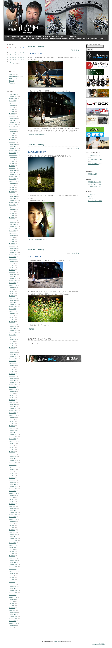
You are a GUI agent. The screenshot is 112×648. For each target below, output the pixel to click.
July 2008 (11, 549)
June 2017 (11, 317)
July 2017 (11, 315)
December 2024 (13, 122)
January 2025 (12, 120)
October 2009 (12, 517)
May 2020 (11, 241)
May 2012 (11, 449)
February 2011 (13, 482)
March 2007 (12, 584)
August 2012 (12, 443)
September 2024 (13, 129)
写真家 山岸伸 (75, 50)
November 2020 (13, 228)
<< (13, 63)
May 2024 (11, 137)
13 (18, 54)
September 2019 (13, 259)
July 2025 (11, 107)
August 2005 (12, 625)
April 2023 (12, 166)
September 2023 (13, 155)
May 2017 (11, 319)
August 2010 (12, 495)
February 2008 (13, 560)
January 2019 (12, 276)
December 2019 (13, 252)
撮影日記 (11, 74)
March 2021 (12, 220)
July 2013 (11, 419)
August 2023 (12, 157)
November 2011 (13, 462)
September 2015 (13, 363)
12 (15, 54)
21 (21, 57)
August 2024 (12, 131)
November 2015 (13, 358)
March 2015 (12, 376)
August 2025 (12, 105)
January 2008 (12, 562)
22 (23, 57)
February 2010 (13, 508)
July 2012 (11, 445)
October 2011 (12, 465)
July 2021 (11, 211)
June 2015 (11, 369)
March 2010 (12, 506)
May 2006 (11, 605)
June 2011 (11, 473)
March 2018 (12, 298)
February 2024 (13, 144)
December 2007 (13, 564)
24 (10, 59)
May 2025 (11, 111)
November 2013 (13, 410)
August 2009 (12, 521)
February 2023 (13, 170)
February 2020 (13, 248)
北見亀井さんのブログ (94, 186)
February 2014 (13, 404)
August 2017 (12, 313)
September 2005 (13, 623)
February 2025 (13, 118)
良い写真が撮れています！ (96, 159)
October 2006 (12, 595)
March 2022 (12, 194)
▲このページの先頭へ (98, 644)
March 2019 (12, 272)
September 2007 (13, 571)
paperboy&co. (56, 641)
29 (23, 59)
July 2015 (11, 367)
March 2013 (12, 428)
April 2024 (12, 139)
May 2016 (11, 345)
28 (21, 59)
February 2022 (13, 196)
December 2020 (13, 226)
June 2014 (11, 395)
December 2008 (13, 538)
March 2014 (12, 402)
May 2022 (11, 189)
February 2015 (13, 378)
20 (18, 57)
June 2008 (11, 551)
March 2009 (12, 532)
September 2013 (13, 415)
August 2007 (12, 573)
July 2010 (11, 497)
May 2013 (11, 423)
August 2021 (12, 209)
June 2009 (11, 525)
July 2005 (11, 627)
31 (10, 62)
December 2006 (13, 590)
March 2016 (12, 350)
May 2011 (11, 475)
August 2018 (12, 287)
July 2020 (11, 237)
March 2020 (12, 246)
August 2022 (12, 183)
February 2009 (13, 534)
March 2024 (12, 142)
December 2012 (13, 434)
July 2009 (11, 523)
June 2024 (11, 135)
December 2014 (13, 382)
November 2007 (13, 566)
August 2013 (12, 417)
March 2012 (12, 454)
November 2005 (13, 618)
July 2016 (11, 341)
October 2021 (12, 204)
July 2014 (11, 393)
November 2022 (13, 176)
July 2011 (11, 471)
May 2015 (11, 371)
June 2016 (11, 343)
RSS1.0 (90, 196)
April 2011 (12, 478)
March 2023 (12, 168)
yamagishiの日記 (13, 76)
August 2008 (12, 547)
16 (7, 57)
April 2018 (12, 296)
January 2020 (12, 250)
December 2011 (13, 460)
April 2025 (12, 113)
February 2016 (13, 352)
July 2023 (11, 159)
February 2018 (13, 300)
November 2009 (13, 514)
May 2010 (11, 501)
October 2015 (12, 361)
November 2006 (13, 592)
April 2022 (12, 191)
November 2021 (13, 202)
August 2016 (12, 339)
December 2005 (13, 616)
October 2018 (12, 283)
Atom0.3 (90, 198)
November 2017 (13, 306)
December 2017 (13, 304)
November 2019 (13, 254)
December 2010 (13, 486)
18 (13, 57)
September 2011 (13, 467)
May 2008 (11, 553)
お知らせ (11, 78)
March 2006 (12, 610)
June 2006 (11, 603)
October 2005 (12, 621)
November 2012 (13, 436)
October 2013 (12, 413)
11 (13, 54)
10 (10, 54)
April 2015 (12, 374)
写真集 (11, 83)
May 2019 (11, 267)
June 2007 (11, 577)
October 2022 (12, 179)
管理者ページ (92, 194)
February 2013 (13, 430)
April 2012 (12, 451)
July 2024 (11, 133)
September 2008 (13, 545)
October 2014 (12, 387)
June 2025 (11, 109)
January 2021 (12, 224)
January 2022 (12, 198)
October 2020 (12, 230)
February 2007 (13, 586)
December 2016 (13, 330)
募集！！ (11, 81)
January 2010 (12, 510)
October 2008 (12, 543)
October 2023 (12, 153)
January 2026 (12, 94)
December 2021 (13, 200)
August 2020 (12, 235)
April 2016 (12, 347)
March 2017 (12, 324)
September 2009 (13, 519)
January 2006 (12, 614)
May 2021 (11, 215)
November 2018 (13, 280)
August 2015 (12, 365)
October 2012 (12, 438)
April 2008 (12, 556)
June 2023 (11, 161)
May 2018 (11, 293)
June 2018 (11, 291)
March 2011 (12, 480)
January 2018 (12, 302)
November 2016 (13, 332)
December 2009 (13, 512)
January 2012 (12, 458)
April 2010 (12, 504)
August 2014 (12, 391)
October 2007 (12, 569)
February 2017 (13, 326)
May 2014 (11, 397)
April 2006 (12, 608)
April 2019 (12, 270)
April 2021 (12, 217)
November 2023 (13, 150)
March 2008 (12, 558)
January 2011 (12, 484)
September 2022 (13, 181)
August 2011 (12, 469)
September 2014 (13, 389)
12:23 (36, 239)
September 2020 (13, 233)
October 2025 (12, 100)
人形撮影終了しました (94, 155)
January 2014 (12, 406)
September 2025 (13, 103)
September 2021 (13, 207)
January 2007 (12, 588)
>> (19, 63)
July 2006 (11, 601)
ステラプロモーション (94, 184)
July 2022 (11, 185)
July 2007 (11, 575)
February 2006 (13, 612)
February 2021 (13, 222)
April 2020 (12, 243)
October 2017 (12, 309)
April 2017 (12, 321)
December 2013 (13, 408)
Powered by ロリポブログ (95, 201)
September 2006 (13, 597)
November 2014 (13, 384)
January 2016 (12, 354)
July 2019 (11, 263)
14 (21, 54)
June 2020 (11, 239)
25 (13, 59)
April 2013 (12, 426)
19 (15, 57)
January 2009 (12, 536)
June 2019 (11, 265)
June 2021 (11, 213)
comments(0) (41, 134)
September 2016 (13, 337)
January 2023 (12, 172)
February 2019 (13, 274)
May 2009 (11, 527)
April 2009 (12, 530)
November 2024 (13, 124)
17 (10, 57)
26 (15, 59)
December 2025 (13, 96)
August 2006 (12, 599)
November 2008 (13, 540)
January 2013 (12, 432)
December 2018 (13, 278)
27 (18, 59)
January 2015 (12, 380)
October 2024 (12, 126)
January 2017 (12, 328)
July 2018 (11, 289)
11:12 (36, 329)
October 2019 (12, 257)
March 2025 (12, 116)
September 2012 (13, 441)
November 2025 (13, 98)
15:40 (36, 134)
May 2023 (11, 163)
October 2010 (12, 491)
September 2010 (13, 493)
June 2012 (11, 447)
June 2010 (11, 499)
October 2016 (12, 334)
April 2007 (12, 582)
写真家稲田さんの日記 (94, 182)
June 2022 (11, 187)
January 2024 (12, 146)
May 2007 (11, 579)
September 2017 (13, 311)
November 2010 (13, 488)
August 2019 (12, 261)
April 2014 (12, 400)
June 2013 (11, 421)
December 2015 (13, 356)
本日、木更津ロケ (93, 164)
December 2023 (13, 148)
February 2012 (13, 456)
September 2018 (13, 285)
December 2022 (13, 174)
